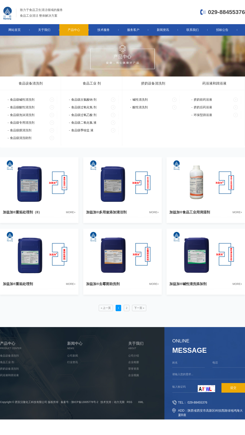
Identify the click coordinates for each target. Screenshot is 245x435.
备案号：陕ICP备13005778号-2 (79, 402)
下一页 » (139, 308)
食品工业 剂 (92, 83)
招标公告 (222, 29)
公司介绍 (133, 355)
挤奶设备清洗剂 (153, 83)
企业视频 (133, 375)
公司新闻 (72, 355)
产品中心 (74, 29)
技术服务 (103, 29)
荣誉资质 (133, 368)
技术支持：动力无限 (112, 402)
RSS (129, 402)
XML (141, 402)
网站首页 (14, 29)
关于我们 (44, 29)
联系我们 (192, 29)
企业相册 (133, 362)
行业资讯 (72, 362)
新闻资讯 (163, 29)
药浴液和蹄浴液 (214, 83)
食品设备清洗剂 (31, 83)
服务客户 (133, 29)
